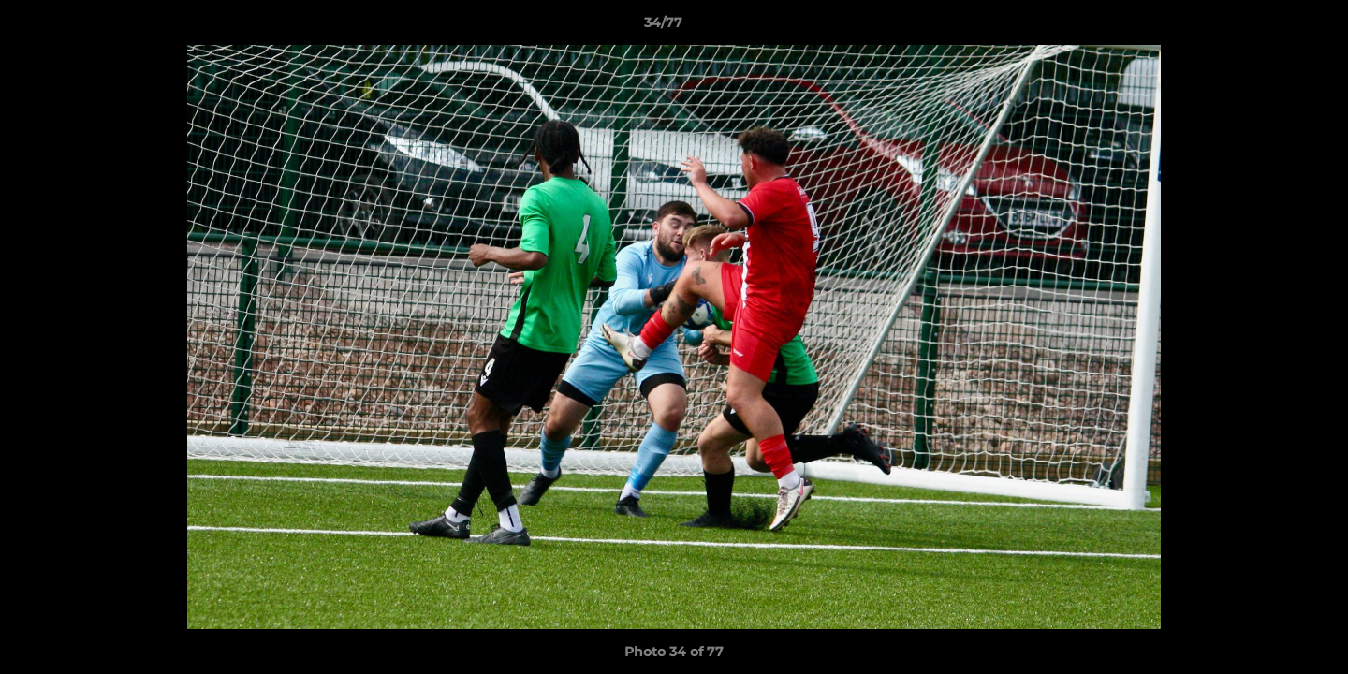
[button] (1269, 27)
